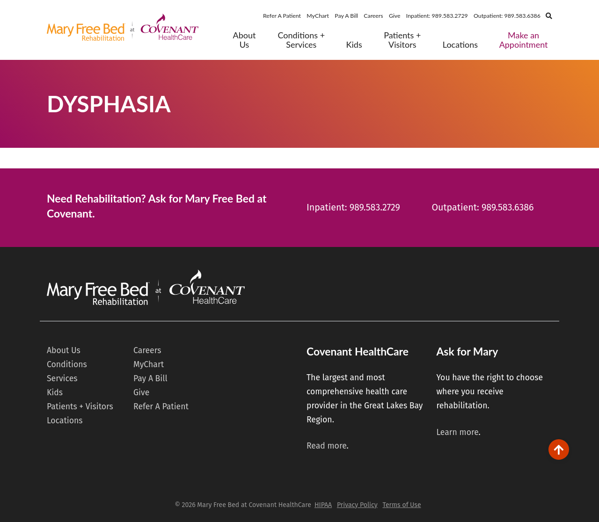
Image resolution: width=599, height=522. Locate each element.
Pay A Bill (346, 15)
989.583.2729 (375, 207)
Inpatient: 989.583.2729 (437, 15)
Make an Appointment (523, 40)
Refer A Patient (282, 15)
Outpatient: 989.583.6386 (507, 15)
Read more (327, 446)
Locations (460, 45)
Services (62, 379)
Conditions (67, 365)
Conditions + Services (301, 40)
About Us (244, 40)
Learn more (457, 432)
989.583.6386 (508, 207)
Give (395, 15)
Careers (373, 15)
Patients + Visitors (402, 40)
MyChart (318, 15)
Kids (354, 45)
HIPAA (323, 505)
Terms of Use (401, 505)
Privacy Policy (357, 505)
